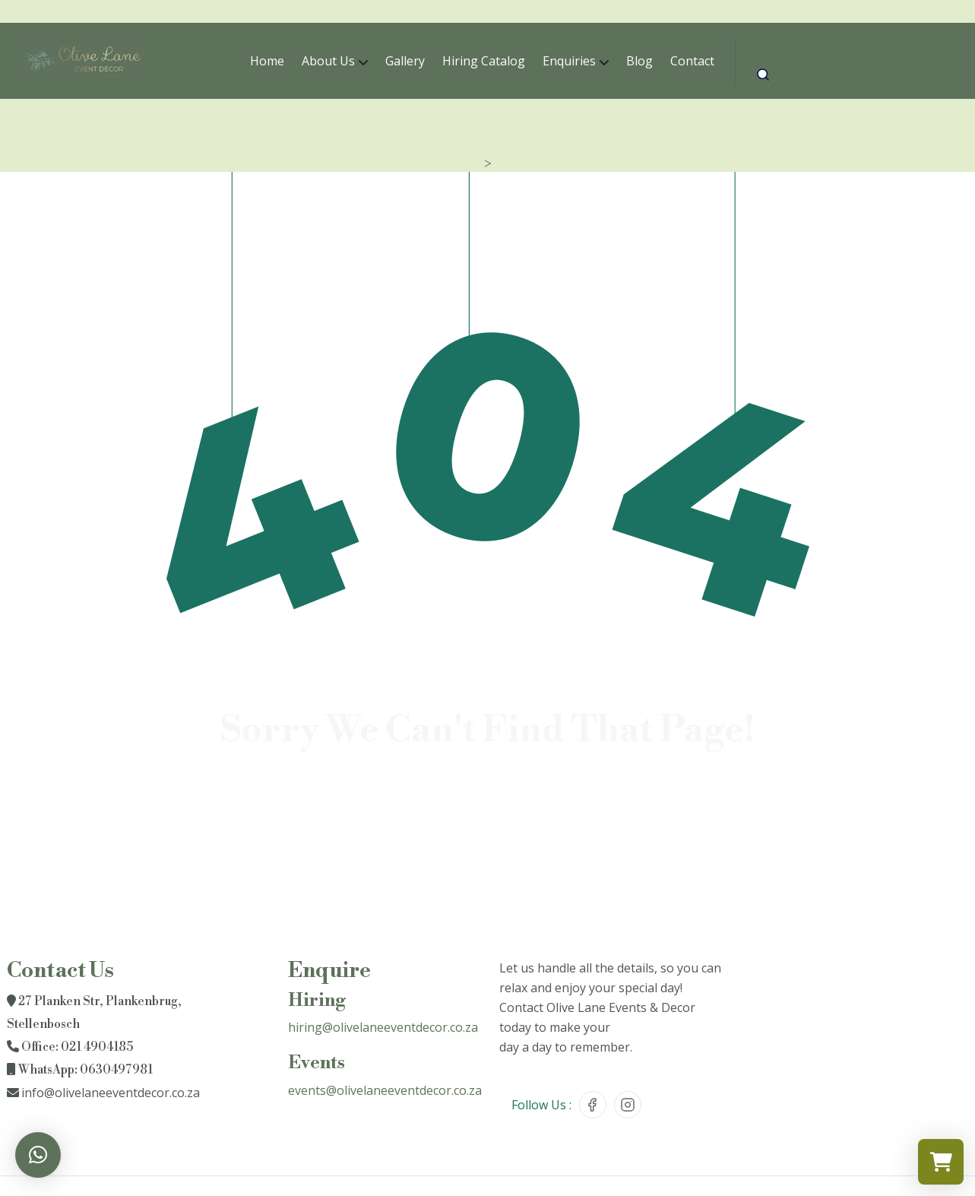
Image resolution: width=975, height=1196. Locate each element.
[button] (38, 1155)
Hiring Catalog (483, 60)
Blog (639, 60)
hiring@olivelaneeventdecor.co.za (383, 1027)
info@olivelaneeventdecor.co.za (110, 1092)
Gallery (405, 60)
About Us (328, 60)
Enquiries (569, 60)
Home (267, 60)
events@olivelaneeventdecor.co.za (385, 1090)
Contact (692, 60)
